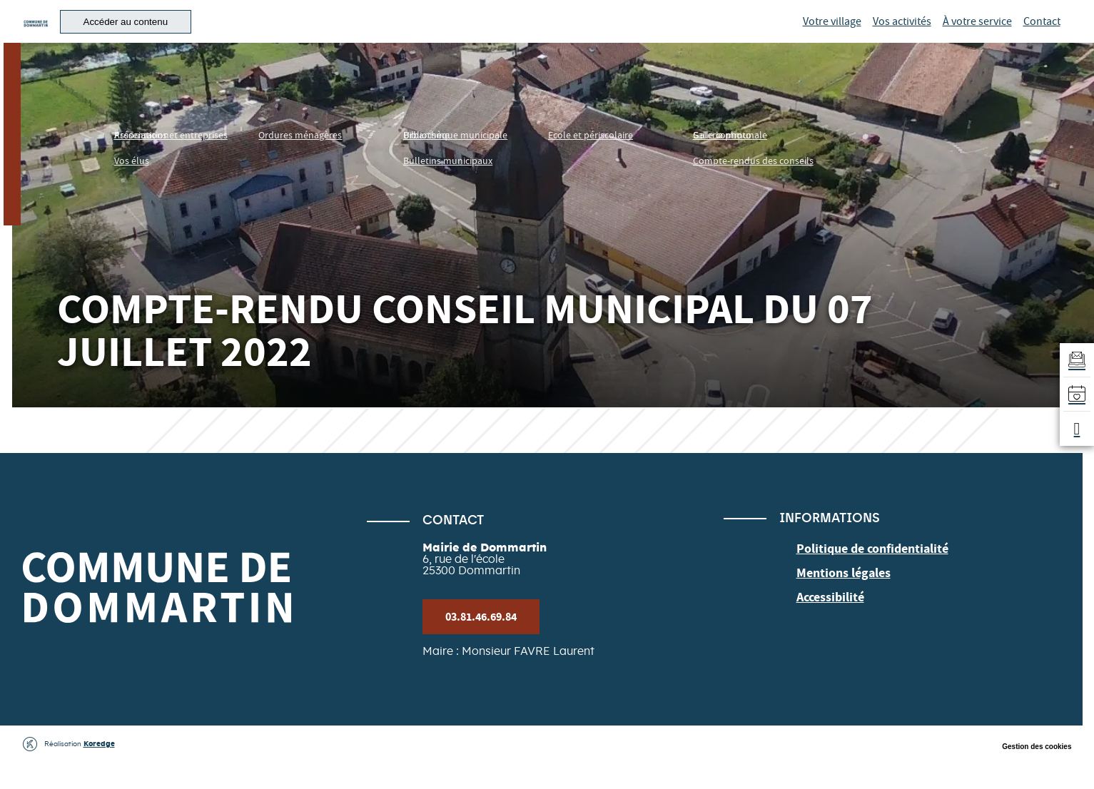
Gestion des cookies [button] (1036, 775)
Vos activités (902, 36)
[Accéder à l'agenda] (1074, 394)
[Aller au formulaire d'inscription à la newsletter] (1074, 355)
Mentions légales (838, 597)
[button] (212, 36)
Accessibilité (826, 618)
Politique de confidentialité (863, 576)
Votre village (832, 36)
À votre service (977, 36)
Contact (1041, 36)
